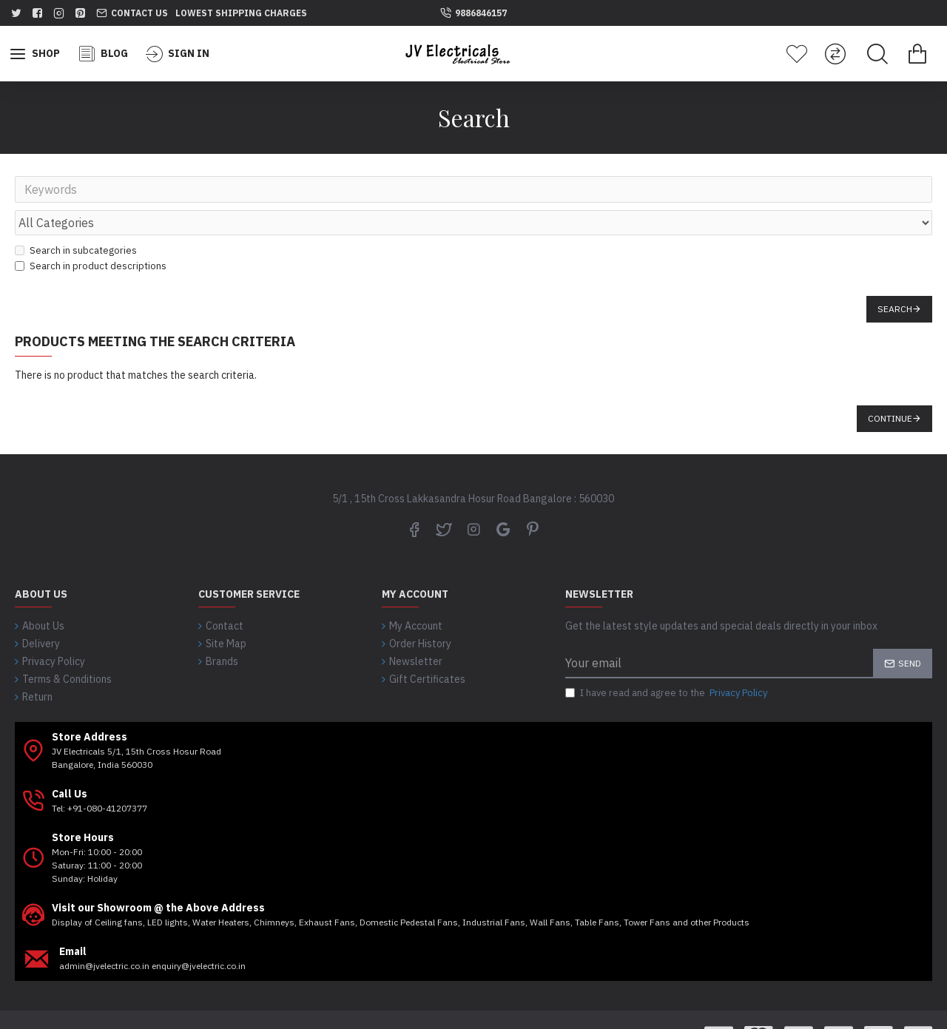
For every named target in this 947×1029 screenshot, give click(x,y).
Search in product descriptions (90, 233)
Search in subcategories (76, 218)
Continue (890, 385)
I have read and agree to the (667, 660)
